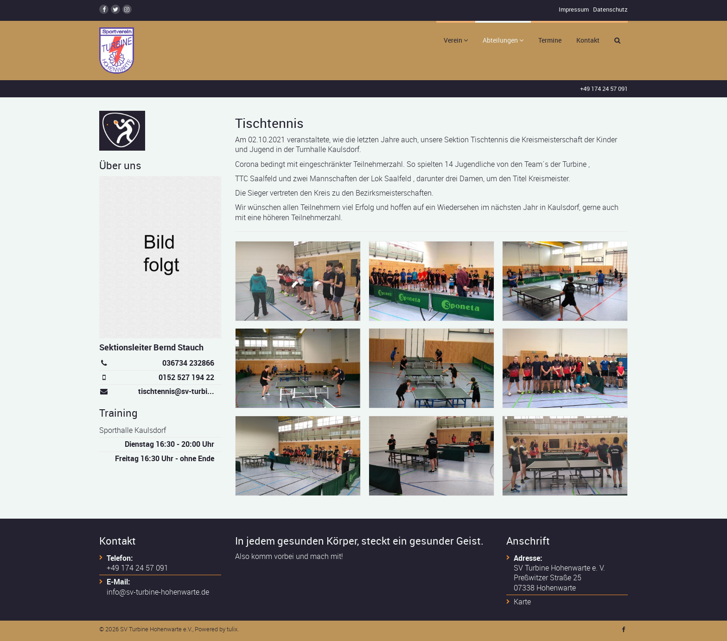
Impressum (574, 9)
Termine (549, 40)
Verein (456, 40)
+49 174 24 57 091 (604, 88)
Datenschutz (610, 9)
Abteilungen (503, 40)
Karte (522, 602)
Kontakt (587, 40)
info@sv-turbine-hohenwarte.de (158, 592)
